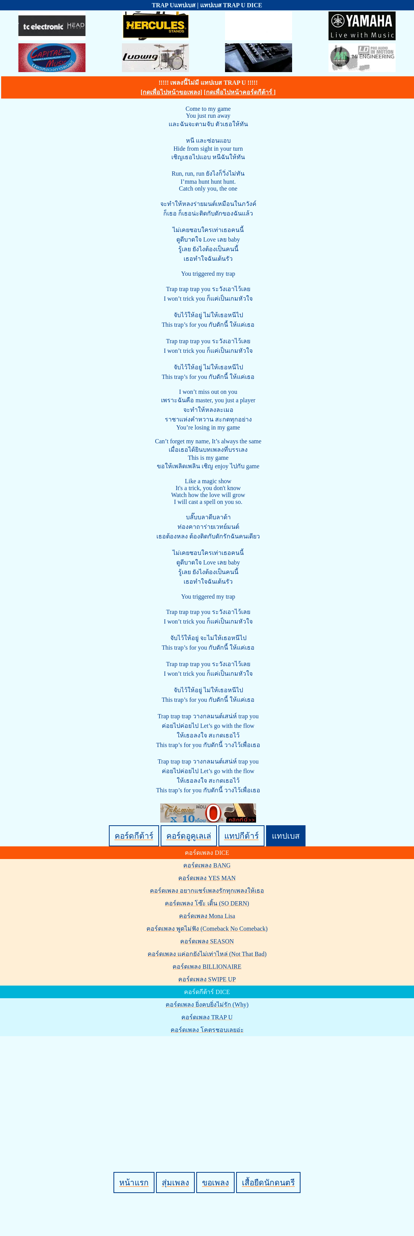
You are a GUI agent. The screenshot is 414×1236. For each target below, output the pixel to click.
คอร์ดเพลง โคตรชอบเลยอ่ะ (207, 1030)
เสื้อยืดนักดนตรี (268, 1182)
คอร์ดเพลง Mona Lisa (207, 916)
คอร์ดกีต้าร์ (134, 835)
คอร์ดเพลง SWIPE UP (207, 979)
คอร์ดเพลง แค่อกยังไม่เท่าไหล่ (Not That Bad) (207, 954)
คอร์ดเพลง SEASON (207, 941)
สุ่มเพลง (175, 1182)
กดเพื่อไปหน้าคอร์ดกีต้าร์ (240, 92)
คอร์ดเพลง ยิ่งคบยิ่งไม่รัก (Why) (207, 1004)
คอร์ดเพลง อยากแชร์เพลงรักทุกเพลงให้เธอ (207, 890)
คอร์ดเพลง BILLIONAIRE (206, 966)
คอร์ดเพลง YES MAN (207, 878)
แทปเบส (286, 835)
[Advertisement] (208, 1091)
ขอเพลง (215, 1182)
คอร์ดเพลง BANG (206, 865)
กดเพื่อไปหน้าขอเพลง (171, 92)
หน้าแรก (134, 1182)
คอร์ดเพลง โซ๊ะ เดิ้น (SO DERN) (207, 903)
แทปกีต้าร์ (241, 835)
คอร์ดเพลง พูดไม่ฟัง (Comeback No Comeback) (207, 928)
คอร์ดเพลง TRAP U (207, 1017)
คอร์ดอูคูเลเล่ (188, 835)
